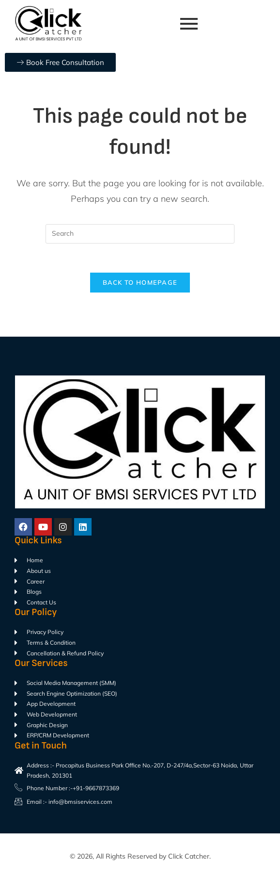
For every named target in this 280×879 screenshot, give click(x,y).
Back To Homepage (140, 283)
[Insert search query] (140, 234)
